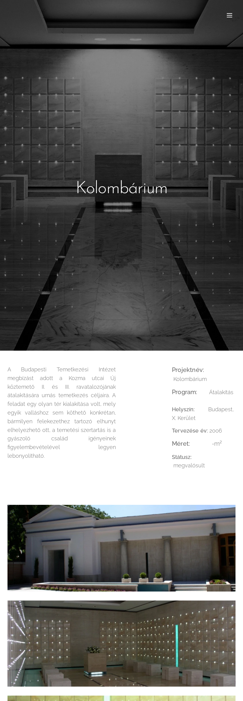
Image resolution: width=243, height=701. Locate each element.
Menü (229, 15)
